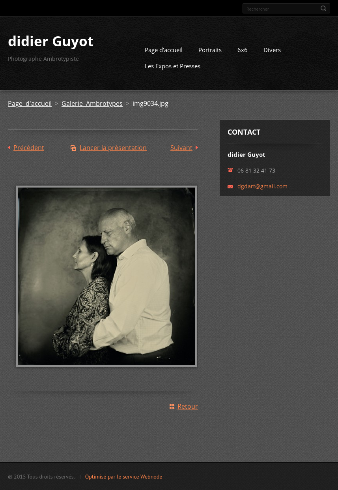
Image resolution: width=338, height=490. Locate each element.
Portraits (210, 50)
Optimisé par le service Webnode (123, 476)
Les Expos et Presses (172, 66)
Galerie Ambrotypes (92, 103)
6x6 (242, 50)
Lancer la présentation (113, 147)
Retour (187, 406)
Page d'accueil (164, 50)
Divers (272, 50)
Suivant (181, 147)
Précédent (28, 147)
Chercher (323, 8)
